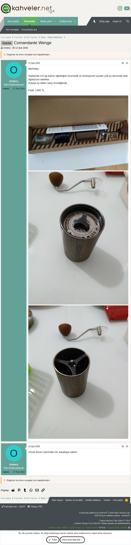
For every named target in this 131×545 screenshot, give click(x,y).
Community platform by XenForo (104, 513)
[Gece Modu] (95, 21)
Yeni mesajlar (12, 29)
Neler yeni (46, 21)
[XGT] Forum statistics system (112, 515)
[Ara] (127, 21)
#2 (127, 446)
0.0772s (102, 528)
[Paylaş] (123, 63)
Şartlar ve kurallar (74, 500)
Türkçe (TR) (35, 506)
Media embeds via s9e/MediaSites (115, 523)
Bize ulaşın (57, 500)
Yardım (106, 500)
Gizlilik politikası (93, 500)
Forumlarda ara (29, 29)
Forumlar (29, 21)
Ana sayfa (13, 21)
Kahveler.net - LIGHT (13, 506)
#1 (127, 63)
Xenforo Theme (87, 523)
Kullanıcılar (65, 21)
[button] (54, 21)
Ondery (7, 48)
